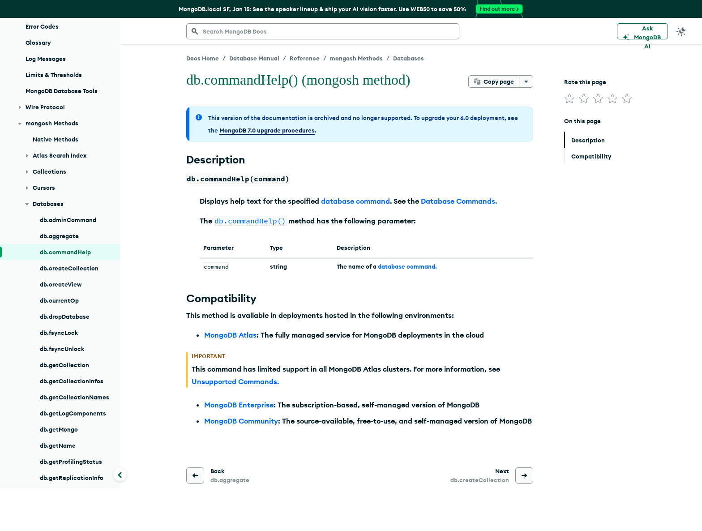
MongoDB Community (241, 420)
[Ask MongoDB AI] (642, 31)
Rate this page (585, 82)
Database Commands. (459, 201)
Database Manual (254, 58)
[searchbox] (322, 31)
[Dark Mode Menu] (681, 31)
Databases (408, 58)
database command (355, 201)
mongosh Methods (356, 58)
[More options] (526, 81)
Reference (305, 58)
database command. (407, 266)
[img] (569, 98)
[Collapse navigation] (120, 474)
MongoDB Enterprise (239, 404)
